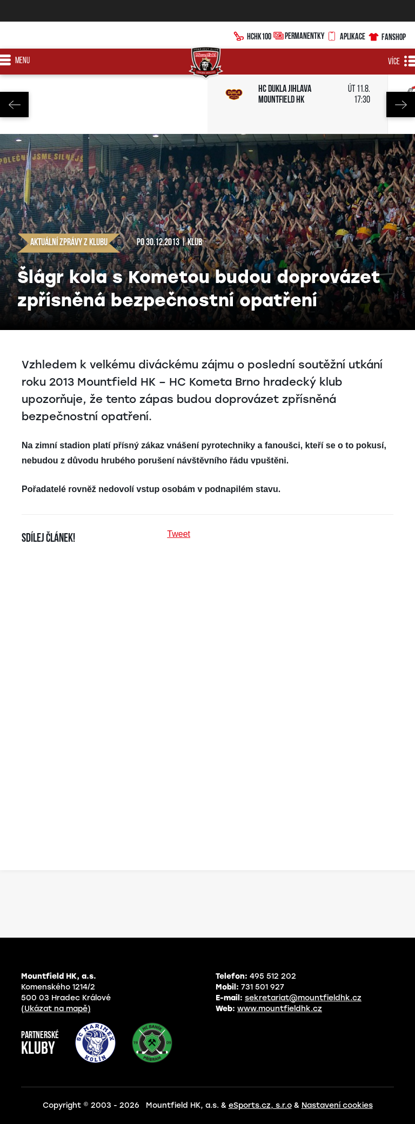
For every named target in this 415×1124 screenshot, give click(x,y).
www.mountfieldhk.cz (279, 1008)
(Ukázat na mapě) (56, 1008)
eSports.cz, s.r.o (260, 1105)
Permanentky (298, 35)
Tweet (178, 534)
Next (400, 104)
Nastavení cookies (337, 1105)
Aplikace (345, 35)
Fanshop (386, 35)
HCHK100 (252, 35)
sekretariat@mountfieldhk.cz (303, 997)
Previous (14, 104)
